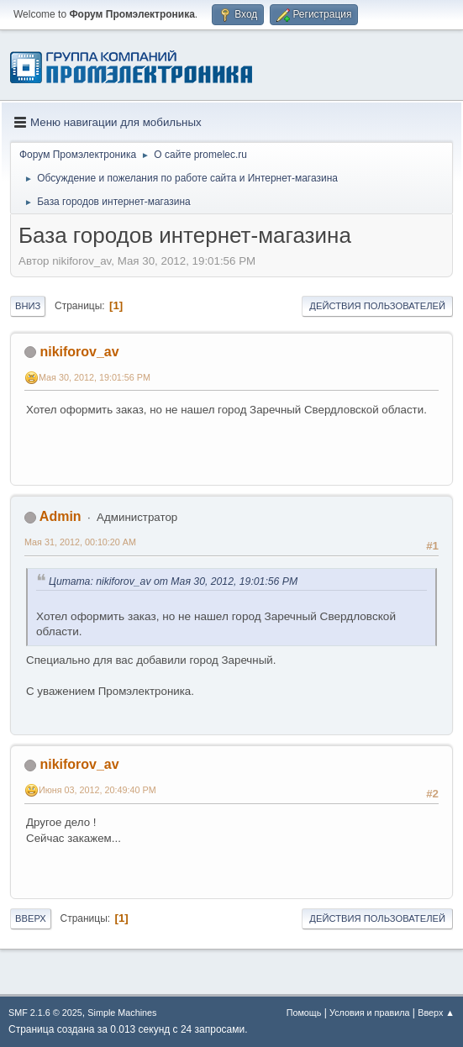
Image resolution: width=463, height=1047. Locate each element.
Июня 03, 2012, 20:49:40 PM (97, 790)
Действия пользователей (377, 306)
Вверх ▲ (436, 1013)
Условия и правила (369, 1013)
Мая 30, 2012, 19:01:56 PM (94, 377)
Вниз (27, 306)
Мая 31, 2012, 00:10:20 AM (80, 542)
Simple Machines (121, 1013)
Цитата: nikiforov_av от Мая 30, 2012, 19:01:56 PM (173, 581)
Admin (60, 516)
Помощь (304, 1013)
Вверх (30, 918)
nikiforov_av (78, 352)
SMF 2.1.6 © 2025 (45, 1013)
